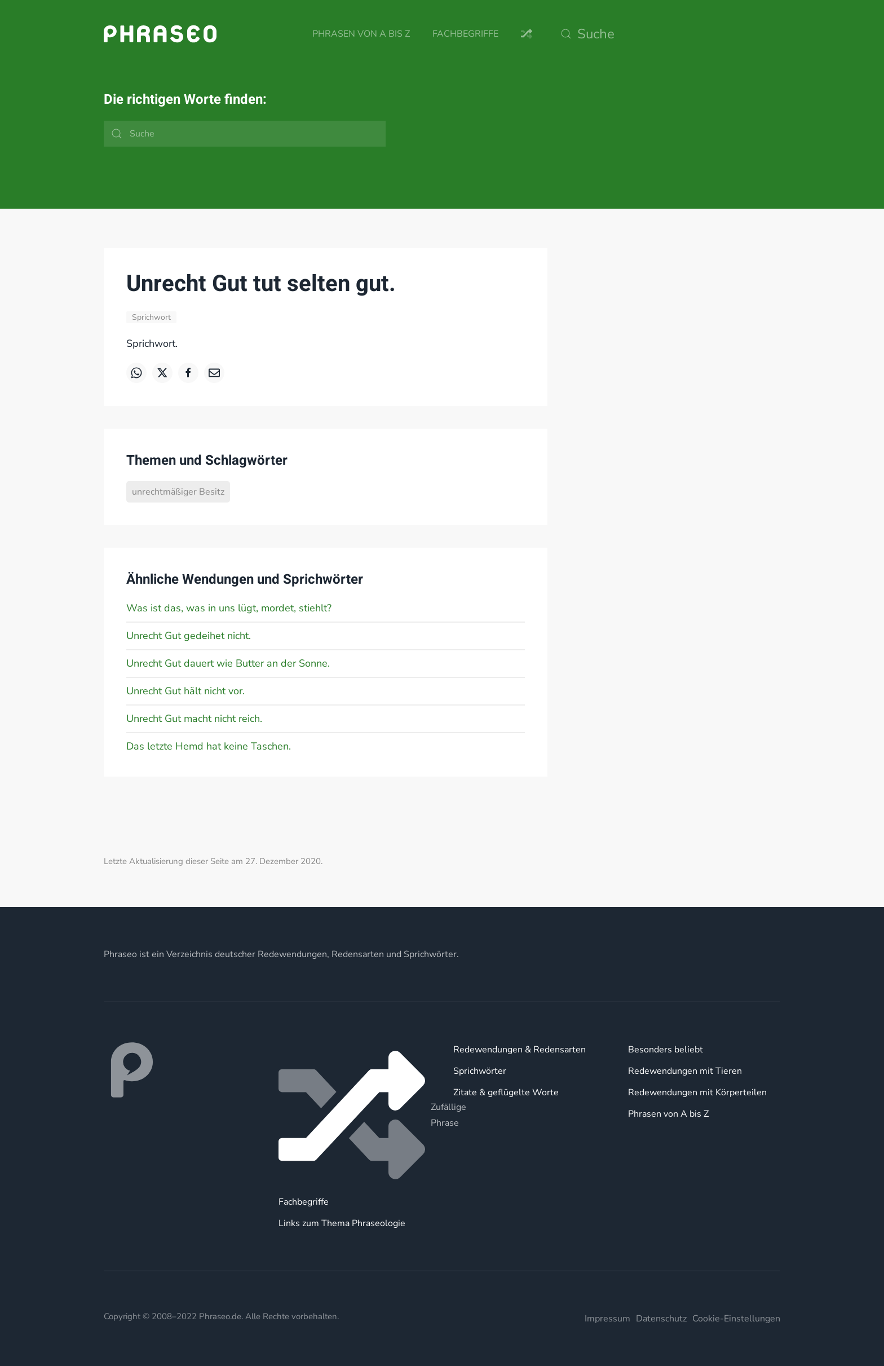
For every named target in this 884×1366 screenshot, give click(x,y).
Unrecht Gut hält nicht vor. (185, 691)
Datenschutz (661, 1318)
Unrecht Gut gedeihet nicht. (188, 635)
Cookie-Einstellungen (736, 1318)
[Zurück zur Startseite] (160, 33)
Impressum (607, 1318)
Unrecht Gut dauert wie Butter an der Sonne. (228, 663)
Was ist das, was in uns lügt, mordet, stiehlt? (229, 608)
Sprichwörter (479, 1071)
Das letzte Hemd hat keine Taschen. (208, 746)
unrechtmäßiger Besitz (178, 492)
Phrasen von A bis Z (361, 34)
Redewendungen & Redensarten (519, 1049)
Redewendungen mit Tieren (685, 1071)
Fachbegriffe (465, 34)
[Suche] (667, 34)
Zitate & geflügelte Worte (506, 1092)
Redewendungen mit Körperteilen (697, 1092)
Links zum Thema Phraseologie (342, 1223)
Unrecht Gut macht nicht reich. (194, 718)
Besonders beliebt (665, 1049)
